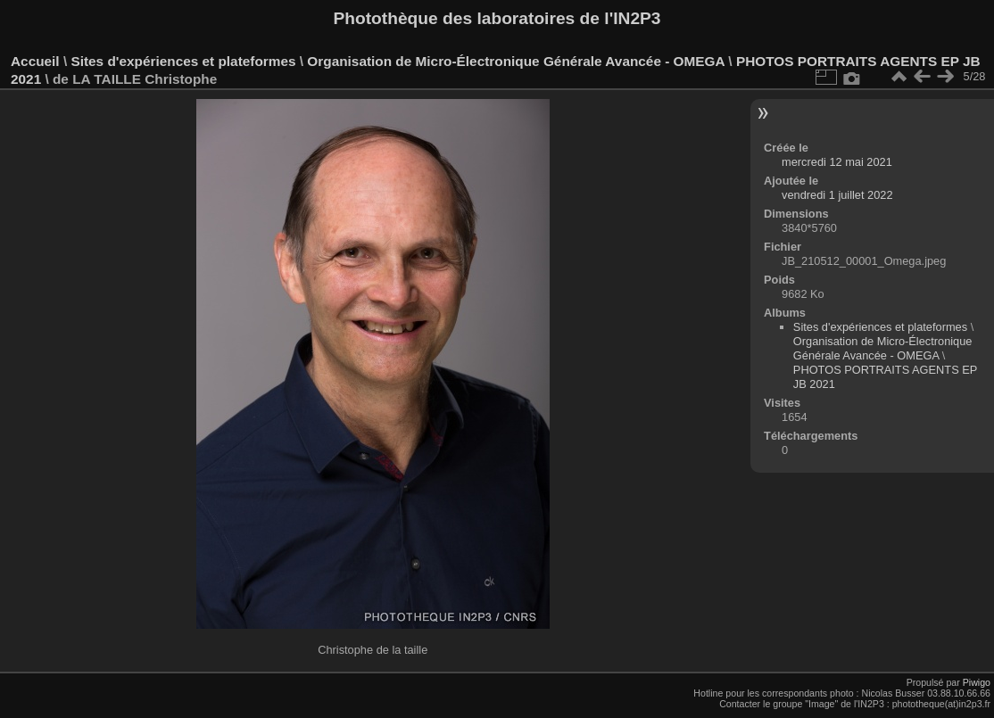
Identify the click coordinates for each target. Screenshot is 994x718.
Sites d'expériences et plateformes (182, 61)
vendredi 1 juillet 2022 (837, 195)
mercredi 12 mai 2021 (837, 162)
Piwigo (976, 682)
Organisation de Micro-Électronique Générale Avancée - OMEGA (516, 61)
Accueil (35, 61)
